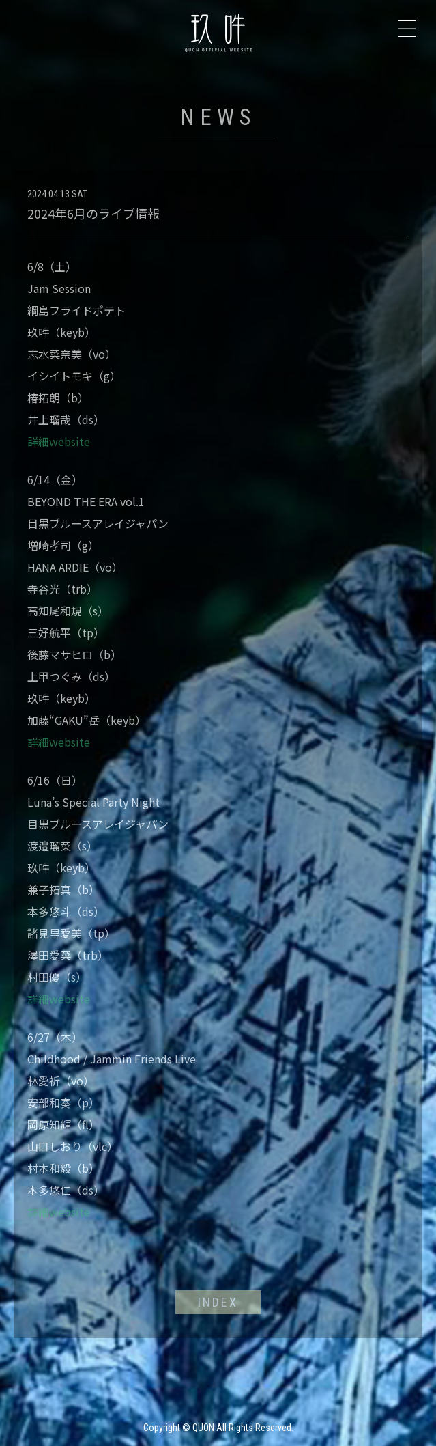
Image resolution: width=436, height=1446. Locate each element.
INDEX (218, 1302)
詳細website (58, 441)
